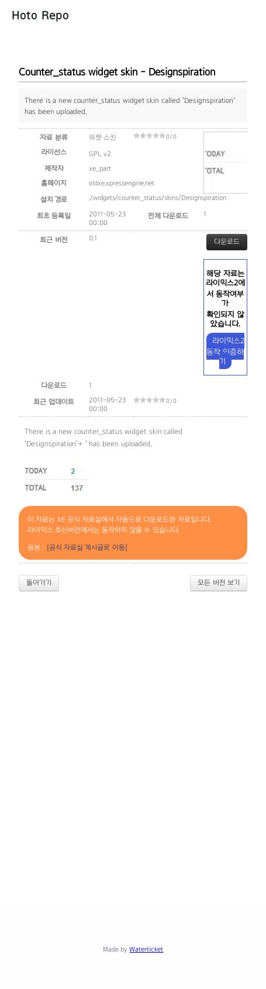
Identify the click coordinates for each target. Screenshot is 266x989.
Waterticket (146, 949)
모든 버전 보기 (219, 582)
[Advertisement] (133, 740)
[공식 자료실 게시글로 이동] (87, 547)
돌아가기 (38, 582)
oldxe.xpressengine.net (121, 183)
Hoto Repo (40, 15)
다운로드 (227, 241)
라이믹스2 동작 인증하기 (225, 351)
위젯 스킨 (102, 137)
